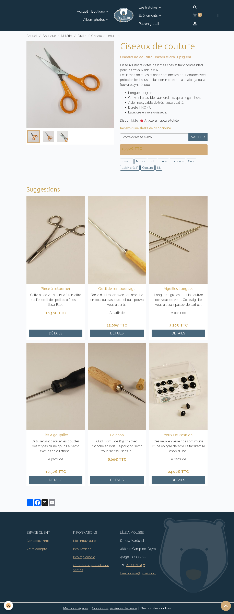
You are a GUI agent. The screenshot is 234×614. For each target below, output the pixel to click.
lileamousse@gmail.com (138, 573)
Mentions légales (75, 608)
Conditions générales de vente (114, 608)
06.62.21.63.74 (136, 565)
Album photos (94, 20)
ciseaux (127, 161)
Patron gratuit (149, 24)
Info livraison (82, 549)
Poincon (117, 435)
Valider (198, 137)
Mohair (140, 161)
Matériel (66, 36)
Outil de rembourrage (117, 288)
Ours (191, 161)
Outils (82, 36)
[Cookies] (8, 605)
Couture (147, 167)
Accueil (82, 11)
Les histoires (148, 7)
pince (163, 161)
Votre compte (36, 549)
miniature (178, 161)
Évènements (149, 15)
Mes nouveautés (85, 541)
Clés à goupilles (56, 435)
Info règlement (84, 557)
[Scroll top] (226, 606)
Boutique (98, 11)
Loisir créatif (130, 167)
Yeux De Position (178, 435)
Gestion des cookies (156, 608)
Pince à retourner (55, 288)
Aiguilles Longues (178, 288)
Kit (159, 167)
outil (152, 161)
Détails (55, 333)
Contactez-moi (37, 541)
